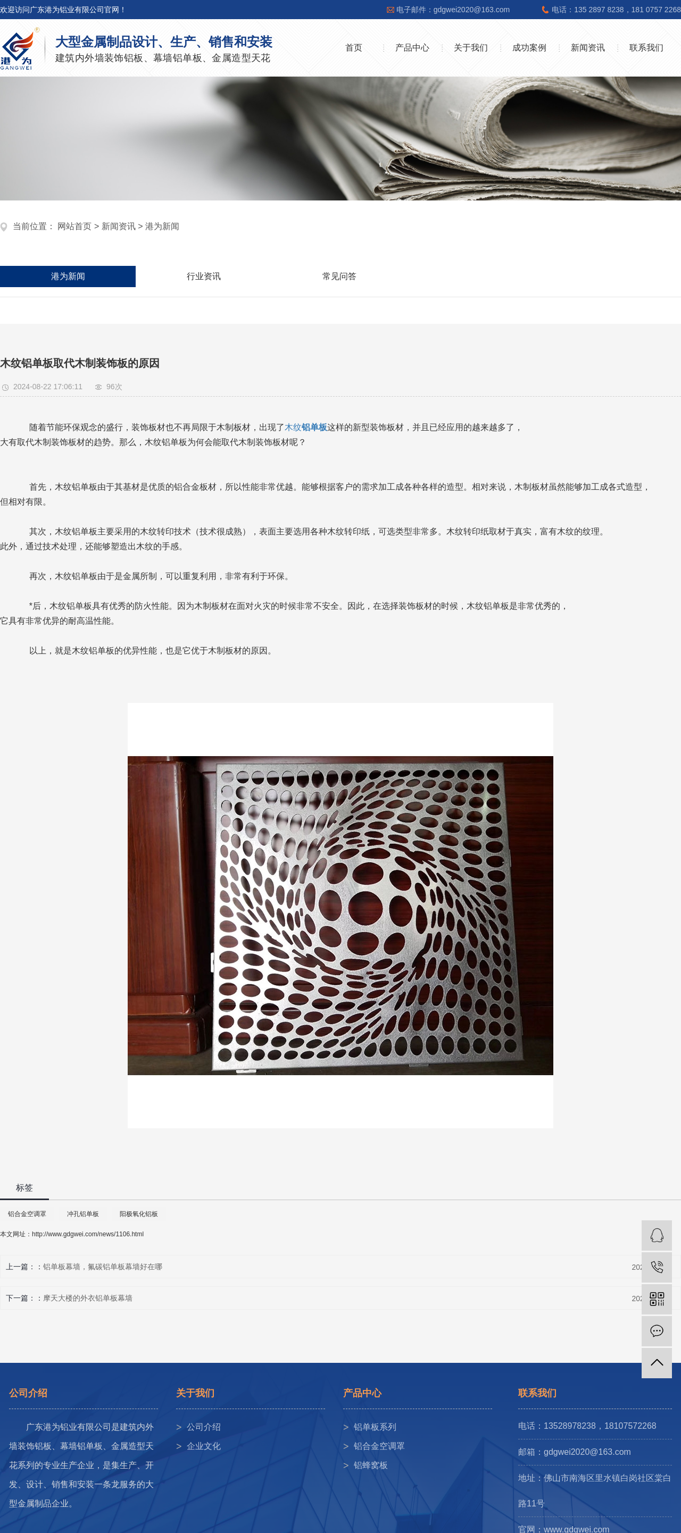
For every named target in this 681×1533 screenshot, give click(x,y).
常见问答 (339, 276)
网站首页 (74, 226)
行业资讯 (204, 276)
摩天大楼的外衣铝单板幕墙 (87, 1298)
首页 (353, 47)
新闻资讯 (588, 47)
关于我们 (471, 47)
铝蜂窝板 (371, 1465)
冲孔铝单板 (83, 1214)
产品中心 (412, 47)
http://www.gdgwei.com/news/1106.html (88, 1234)
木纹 (293, 427)
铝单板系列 (375, 1426)
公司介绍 (204, 1426)
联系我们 (646, 47)
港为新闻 (162, 226)
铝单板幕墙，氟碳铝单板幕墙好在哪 (102, 1266)
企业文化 (204, 1446)
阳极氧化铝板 (139, 1214)
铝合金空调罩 (27, 1214)
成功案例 (529, 47)
